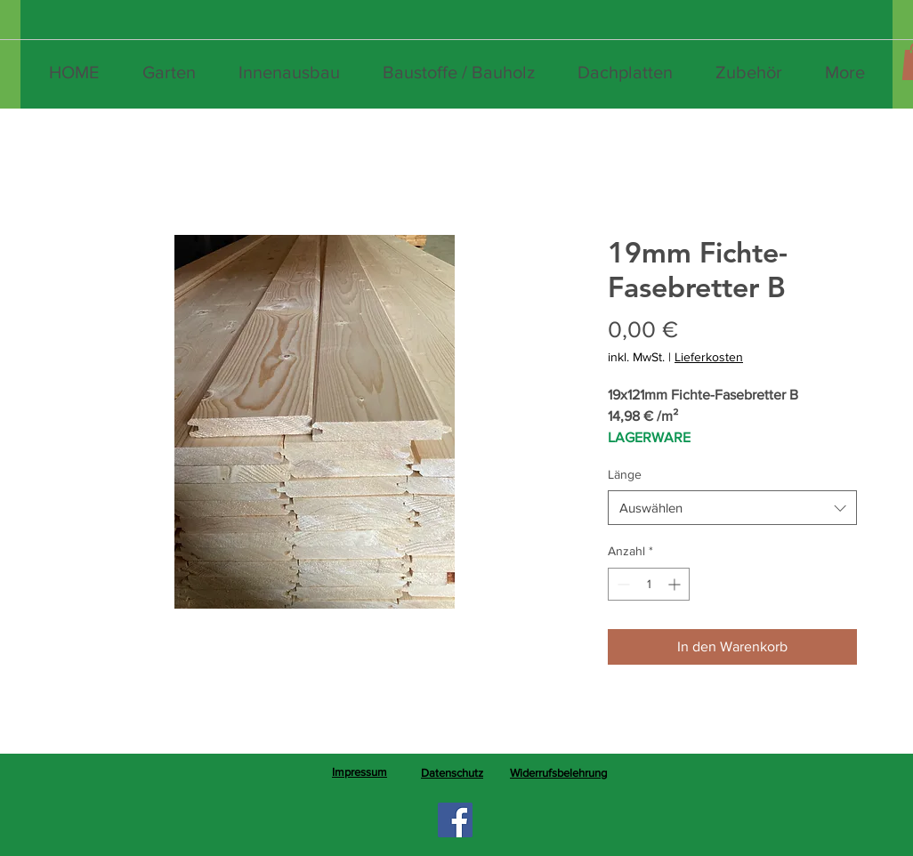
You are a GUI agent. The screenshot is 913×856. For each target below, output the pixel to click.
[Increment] (676, 584)
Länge (625, 474)
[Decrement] (621, 584)
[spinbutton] (649, 584)
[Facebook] (455, 820)
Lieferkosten (709, 357)
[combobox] (732, 507)
